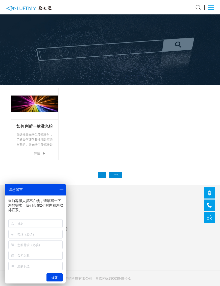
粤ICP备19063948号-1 (113, 278)
